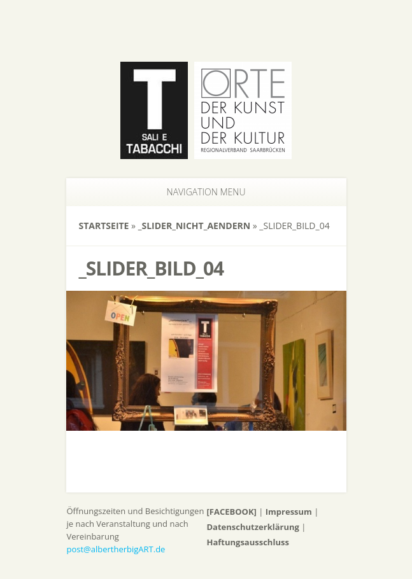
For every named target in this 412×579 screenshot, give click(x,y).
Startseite (104, 226)
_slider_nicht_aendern (194, 226)
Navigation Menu (199, 192)
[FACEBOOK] (232, 511)
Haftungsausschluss (248, 542)
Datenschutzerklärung (253, 527)
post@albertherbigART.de (116, 549)
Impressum (289, 511)
